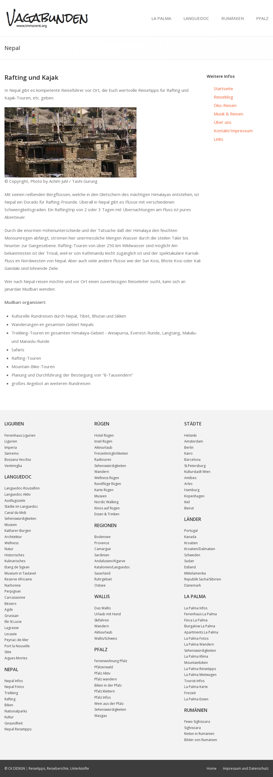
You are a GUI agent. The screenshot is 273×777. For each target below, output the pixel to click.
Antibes (190, 477)
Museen (10, 524)
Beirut (189, 508)
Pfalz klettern (104, 691)
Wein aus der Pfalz (109, 703)
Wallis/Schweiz (105, 638)
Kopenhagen (194, 496)
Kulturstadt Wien (197, 471)
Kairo (188, 453)
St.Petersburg (195, 465)
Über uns (222, 122)
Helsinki (190, 435)
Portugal (191, 530)
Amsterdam (193, 441)
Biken (8, 705)
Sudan (189, 561)
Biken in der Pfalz (108, 685)
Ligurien (10, 441)
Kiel (187, 502)
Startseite (223, 88)
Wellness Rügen (106, 477)
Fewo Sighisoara (197, 721)
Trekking (11, 693)
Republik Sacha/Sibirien (202, 579)
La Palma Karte (196, 686)
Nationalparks (15, 711)
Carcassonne (14, 597)
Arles (188, 483)
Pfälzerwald (103, 667)
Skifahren (101, 620)
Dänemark (192, 585)
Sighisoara (192, 727)
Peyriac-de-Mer (16, 639)
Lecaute (10, 634)
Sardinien (101, 555)
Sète (7, 652)
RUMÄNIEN (232, 18)
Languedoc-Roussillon (22, 488)
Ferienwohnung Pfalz (110, 660)
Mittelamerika (195, 573)
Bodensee (102, 536)
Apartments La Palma (201, 632)
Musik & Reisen (228, 114)
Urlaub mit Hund (107, 614)
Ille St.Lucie (13, 621)
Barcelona (192, 459)
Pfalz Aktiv (102, 673)
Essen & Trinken (106, 514)
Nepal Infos (13, 680)
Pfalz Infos (102, 697)
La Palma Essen (196, 699)
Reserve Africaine (18, 579)
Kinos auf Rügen (107, 508)
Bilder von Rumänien (200, 739)
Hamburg (191, 489)
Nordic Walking (106, 502)
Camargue (102, 548)
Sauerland (102, 573)
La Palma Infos (195, 608)
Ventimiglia (13, 465)
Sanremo (11, 453)
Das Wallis (102, 608)
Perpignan (12, 591)
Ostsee (100, 585)
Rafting (9, 699)
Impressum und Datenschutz (246, 768)
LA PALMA (161, 18)
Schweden (192, 555)
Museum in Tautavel (20, 573)
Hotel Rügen (104, 435)
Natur (8, 548)
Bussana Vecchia (17, 459)
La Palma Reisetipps (200, 668)
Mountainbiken (196, 662)
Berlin (189, 447)
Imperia (10, 447)
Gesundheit (13, 723)
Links (218, 139)
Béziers (10, 603)
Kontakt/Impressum (233, 130)
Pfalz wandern (105, 679)
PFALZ (262, 18)
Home (212, 768)
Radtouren (102, 459)
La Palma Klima (196, 656)
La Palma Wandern (199, 644)
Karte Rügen (103, 489)
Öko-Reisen (225, 105)
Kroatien (191, 543)
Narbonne (12, 585)
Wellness (11, 543)
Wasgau (100, 715)
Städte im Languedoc (21, 506)
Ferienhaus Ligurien (19, 435)
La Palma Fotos (196, 638)
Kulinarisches (14, 561)
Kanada (190, 536)
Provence (101, 543)
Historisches (14, 555)
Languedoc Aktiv (17, 494)
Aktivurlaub (103, 447)
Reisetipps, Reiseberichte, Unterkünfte (59, 768)
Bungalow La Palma (199, 626)
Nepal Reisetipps (17, 729)
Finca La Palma (196, 620)
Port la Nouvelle (17, 646)
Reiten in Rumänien (199, 733)
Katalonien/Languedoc (112, 567)
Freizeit (190, 693)
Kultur (9, 717)
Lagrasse (11, 627)
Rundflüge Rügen (107, 483)
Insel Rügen (103, 441)
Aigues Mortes (15, 658)
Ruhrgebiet (103, 579)
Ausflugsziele (14, 500)
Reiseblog (223, 97)
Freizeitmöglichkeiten (111, 453)
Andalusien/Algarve (109, 561)
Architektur (13, 536)
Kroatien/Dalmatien (199, 548)
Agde (8, 609)
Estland (190, 567)
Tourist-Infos (194, 680)
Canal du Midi (15, 512)
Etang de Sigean (16, 567)
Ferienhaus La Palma (200, 614)
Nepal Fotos (14, 686)
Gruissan (11, 615)
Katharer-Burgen (17, 530)
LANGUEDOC (196, 18)
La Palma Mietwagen (200, 674)
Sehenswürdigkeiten (20, 518)
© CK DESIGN (14, 768)
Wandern (101, 471)
